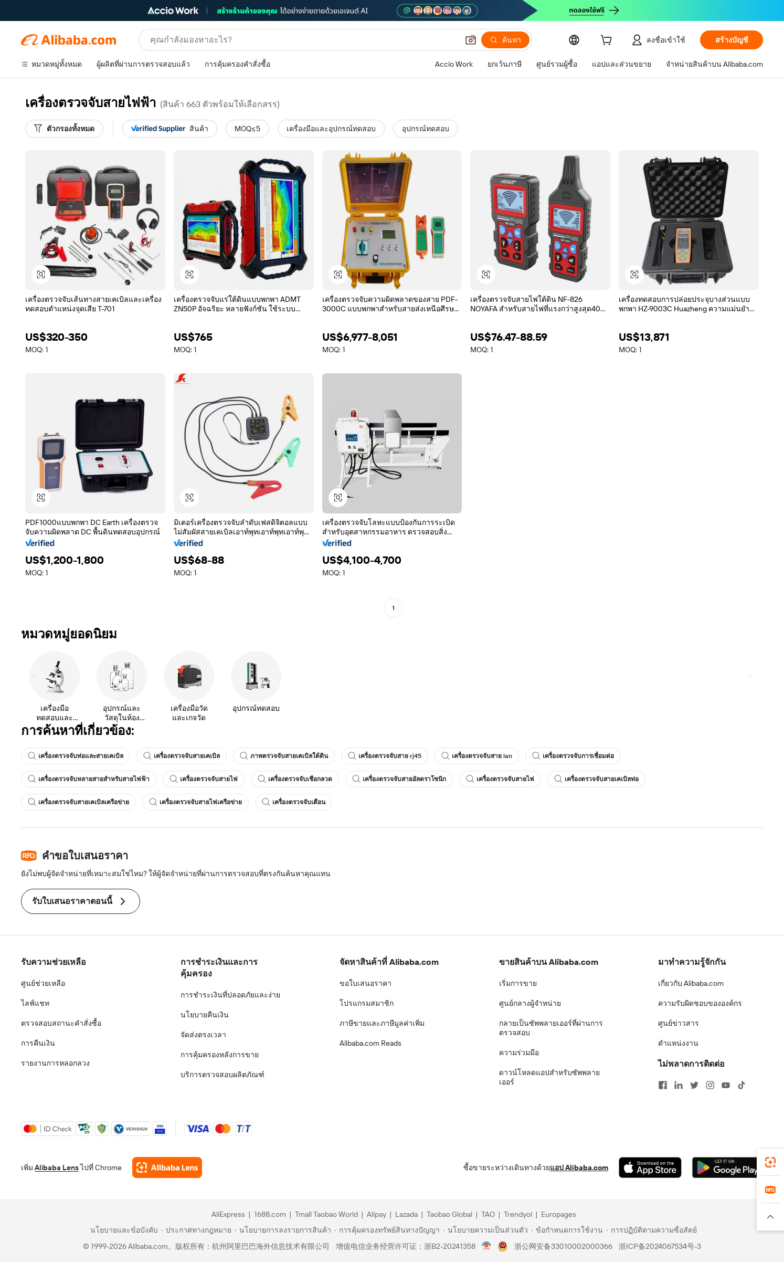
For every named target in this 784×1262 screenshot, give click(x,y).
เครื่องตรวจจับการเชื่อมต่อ (573, 756)
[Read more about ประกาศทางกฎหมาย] (196, 1230)
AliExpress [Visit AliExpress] (228, 1214)
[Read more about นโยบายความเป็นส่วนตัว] (485, 1230)
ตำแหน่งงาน (678, 1043)
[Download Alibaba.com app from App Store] (650, 1167)
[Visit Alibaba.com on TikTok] (741, 1085)
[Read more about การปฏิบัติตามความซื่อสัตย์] (651, 1230)
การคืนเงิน (38, 1043)
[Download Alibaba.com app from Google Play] (727, 1167)
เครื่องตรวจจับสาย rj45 (384, 756)
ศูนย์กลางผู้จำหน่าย (530, 1003)
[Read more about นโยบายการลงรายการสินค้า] (283, 1230)
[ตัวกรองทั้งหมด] (64, 129)
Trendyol (518, 1214)
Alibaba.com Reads (370, 1043)
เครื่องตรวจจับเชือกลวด (295, 779)
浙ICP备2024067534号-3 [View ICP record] (660, 1246)
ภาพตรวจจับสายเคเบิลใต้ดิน (284, 756)
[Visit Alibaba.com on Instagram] (710, 1085)
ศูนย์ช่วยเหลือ (43, 983)
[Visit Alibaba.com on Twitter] (694, 1085)
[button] (470, 40)
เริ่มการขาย (518, 983)
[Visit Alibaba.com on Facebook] (663, 1085)
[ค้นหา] (505, 39)
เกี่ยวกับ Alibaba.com (691, 983)
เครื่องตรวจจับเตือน (293, 802)
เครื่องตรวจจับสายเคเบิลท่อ (596, 779)
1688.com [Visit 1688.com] (270, 1214)
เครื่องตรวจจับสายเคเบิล (181, 756)
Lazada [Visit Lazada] (406, 1214)
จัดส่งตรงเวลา (203, 1034)
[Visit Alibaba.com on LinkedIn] (678, 1085)
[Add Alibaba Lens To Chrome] (167, 1167)
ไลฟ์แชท (35, 1003)
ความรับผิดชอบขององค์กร (700, 1003)
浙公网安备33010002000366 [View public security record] (563, 1246)
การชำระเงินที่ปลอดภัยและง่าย (230, 995)
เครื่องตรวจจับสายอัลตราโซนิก (399, 779)
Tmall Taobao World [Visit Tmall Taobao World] (326, 1214)
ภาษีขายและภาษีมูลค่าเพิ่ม (382, 1023)
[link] (770, 1162)
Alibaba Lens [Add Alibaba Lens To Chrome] (57, 1167)
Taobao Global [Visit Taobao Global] (449, 1214)
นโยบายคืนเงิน (205, 1015)
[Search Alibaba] (303, 40)
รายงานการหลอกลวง (55, 1063)
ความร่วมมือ (519, 1052)
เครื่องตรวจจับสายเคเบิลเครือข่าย (78, 802)
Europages (558, 1214)
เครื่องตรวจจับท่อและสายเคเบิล (75, 756)
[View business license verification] (487, 1246)
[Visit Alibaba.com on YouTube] (725, 1085)
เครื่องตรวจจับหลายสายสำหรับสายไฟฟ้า (89, 779)
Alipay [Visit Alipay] (376, 1214)
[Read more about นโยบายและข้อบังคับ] (122, 1230)
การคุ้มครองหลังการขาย (220, 1054)
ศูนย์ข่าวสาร (678, 1023)
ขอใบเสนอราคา (365, 983)
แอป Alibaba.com (579, 1167)
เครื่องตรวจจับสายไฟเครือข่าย (195, 802)
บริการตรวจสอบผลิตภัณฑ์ (222, 1074)
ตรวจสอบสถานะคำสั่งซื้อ (61, 1023)
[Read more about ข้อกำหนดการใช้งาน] (567, 1230)
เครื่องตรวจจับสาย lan (476, 756)
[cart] (608, 41)
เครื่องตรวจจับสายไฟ (203, 779)
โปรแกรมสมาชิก (367, 1003)
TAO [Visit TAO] (488, 1214)
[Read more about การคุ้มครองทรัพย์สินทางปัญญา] (387, 1230)
